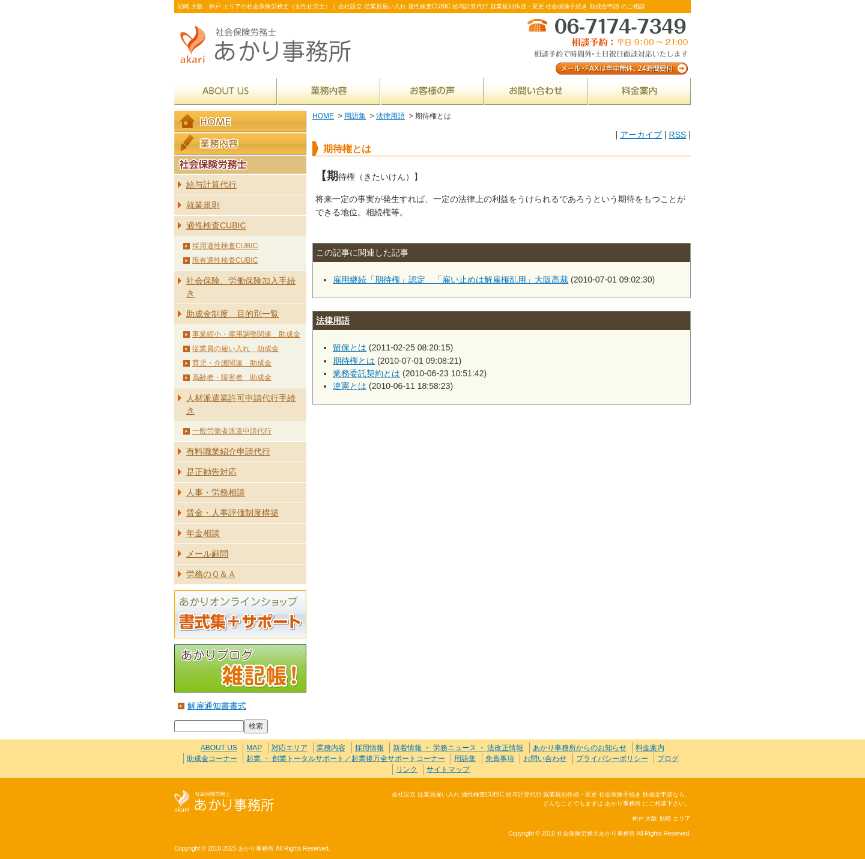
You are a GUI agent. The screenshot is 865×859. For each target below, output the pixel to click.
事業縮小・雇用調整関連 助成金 (246, 334)
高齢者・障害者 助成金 (232, 377)
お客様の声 (432, 91)
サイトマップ (448, 769)
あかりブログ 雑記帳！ (240, 668)
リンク (406, 769)
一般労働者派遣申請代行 (232, 431)
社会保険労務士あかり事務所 (224, 801)
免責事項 (499, 758)
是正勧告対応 (211, 472)
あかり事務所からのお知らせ (580, 748)
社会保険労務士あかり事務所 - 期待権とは (270, 45)
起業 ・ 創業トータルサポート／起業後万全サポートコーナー (345, 758)
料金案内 (639, 91)
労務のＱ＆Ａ (211, 574)
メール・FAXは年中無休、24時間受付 (607, 45)
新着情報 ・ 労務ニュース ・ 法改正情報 (458, 748)
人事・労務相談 (215, 492)
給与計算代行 (211, 184)
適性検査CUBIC (216, 225)
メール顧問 (207, 553)
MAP (254, 748)
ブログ (668, 758)
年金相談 (203, 533)
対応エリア (290, 748)
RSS (677, 134)
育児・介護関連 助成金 (232, 363)
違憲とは (349, 386)
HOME (323, 116)
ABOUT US (225, 91)
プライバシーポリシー (612, 758)
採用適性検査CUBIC (225, 246)
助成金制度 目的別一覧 (232, 314)
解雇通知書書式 (216, 706)
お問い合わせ (535, 91)
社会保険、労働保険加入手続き (241, 287)
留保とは (349, 347)
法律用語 (390, 116)
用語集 (355, 116)
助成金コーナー (212, 758)
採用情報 (369, 748)
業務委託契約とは (366, 373)
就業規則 (203, 205)
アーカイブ (641, 134)
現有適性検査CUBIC (225, 260)
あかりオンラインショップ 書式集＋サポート (240, 614)
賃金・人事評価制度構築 (232, 513)
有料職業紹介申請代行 (228, 451)
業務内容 (329, 91)
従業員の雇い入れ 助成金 (235, 348)
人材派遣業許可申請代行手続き (241, 404)
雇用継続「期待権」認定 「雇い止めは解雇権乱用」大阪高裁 (450, 279)
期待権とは (354, 360)
